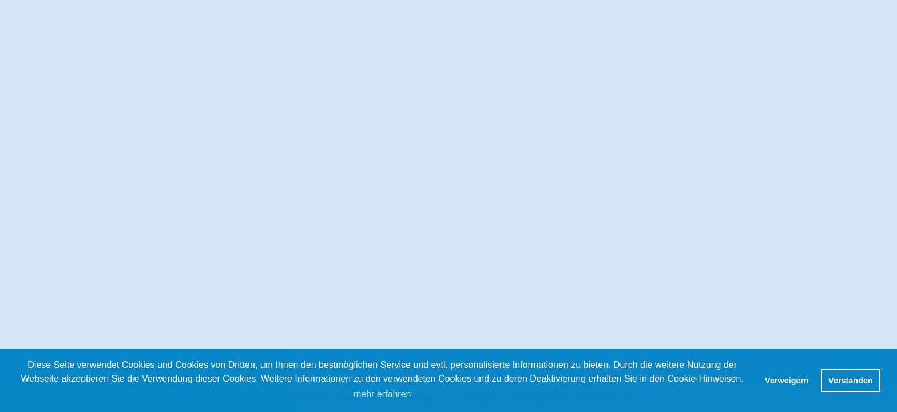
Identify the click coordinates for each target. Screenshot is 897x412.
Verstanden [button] (850, 380)
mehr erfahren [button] (382, 394)
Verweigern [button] (787, 380)
